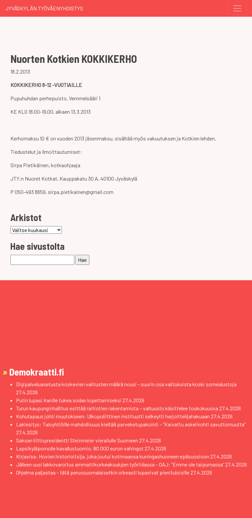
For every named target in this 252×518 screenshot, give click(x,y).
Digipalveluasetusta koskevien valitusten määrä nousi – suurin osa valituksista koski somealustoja (126, 384)
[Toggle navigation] (237, 8)
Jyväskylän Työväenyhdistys (44, 8)
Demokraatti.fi (36, 372)
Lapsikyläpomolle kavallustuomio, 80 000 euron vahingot (80, 448)
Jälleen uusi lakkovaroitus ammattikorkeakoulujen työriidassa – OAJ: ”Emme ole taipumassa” (120, 464)
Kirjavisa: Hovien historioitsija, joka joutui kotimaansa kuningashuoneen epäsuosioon (112, 456)
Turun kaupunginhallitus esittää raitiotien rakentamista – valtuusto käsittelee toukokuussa (117, 408)
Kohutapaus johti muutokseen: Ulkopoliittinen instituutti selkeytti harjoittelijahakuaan (113, 416)
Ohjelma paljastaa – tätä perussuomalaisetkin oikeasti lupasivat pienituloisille (102, 472)
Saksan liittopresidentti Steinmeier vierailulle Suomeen (77, 440)
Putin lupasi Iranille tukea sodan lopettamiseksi (68, 400)
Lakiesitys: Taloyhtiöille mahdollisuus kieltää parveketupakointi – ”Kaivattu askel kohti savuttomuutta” (131, 424)
